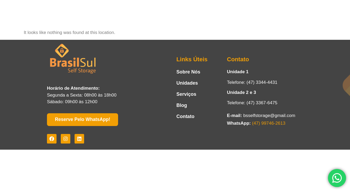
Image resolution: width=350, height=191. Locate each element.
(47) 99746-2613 (269, 123)
